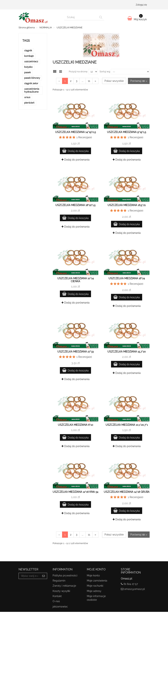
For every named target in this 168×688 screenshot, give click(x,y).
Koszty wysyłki (61, 591)
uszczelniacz (31, 61)
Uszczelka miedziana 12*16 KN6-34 (75, 491)
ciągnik (28, 50)
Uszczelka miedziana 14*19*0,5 (75, 132)
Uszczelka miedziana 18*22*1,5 (75, 205)
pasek (27, 72)
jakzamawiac (60, 606)
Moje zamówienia (97, 580)
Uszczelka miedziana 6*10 (75, 424)
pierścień (29, 102)
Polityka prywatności (65, 575)
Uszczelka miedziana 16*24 (126, 278)
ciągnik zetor (31, 83)
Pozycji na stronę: (78, 71)
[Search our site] (81, 17)
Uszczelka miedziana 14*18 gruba (126, 491)
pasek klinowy (32, 78)
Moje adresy (94, 591)
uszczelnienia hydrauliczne (31, 90)
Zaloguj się (141, 4)
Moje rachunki (95, 585)
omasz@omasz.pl (134, 589)
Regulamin (59, 580)
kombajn (29, 56)
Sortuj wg (105, 71)
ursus (27, 97)
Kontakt (57, 596)
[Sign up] (43, 576)
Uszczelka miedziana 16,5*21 (127, 205)
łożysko (28, 67)
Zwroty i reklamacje (64, 585)
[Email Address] (29, 576)
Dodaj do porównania (76, 159)
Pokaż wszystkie (114, 80)
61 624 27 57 (131, 583)
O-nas (56, 601)
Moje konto (93, 575)
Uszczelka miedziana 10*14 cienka (75, 280)
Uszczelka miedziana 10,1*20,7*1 (127, 424)
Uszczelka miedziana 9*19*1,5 (126, 132)
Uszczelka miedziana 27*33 (75, 351)
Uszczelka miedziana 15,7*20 (126, 351)
